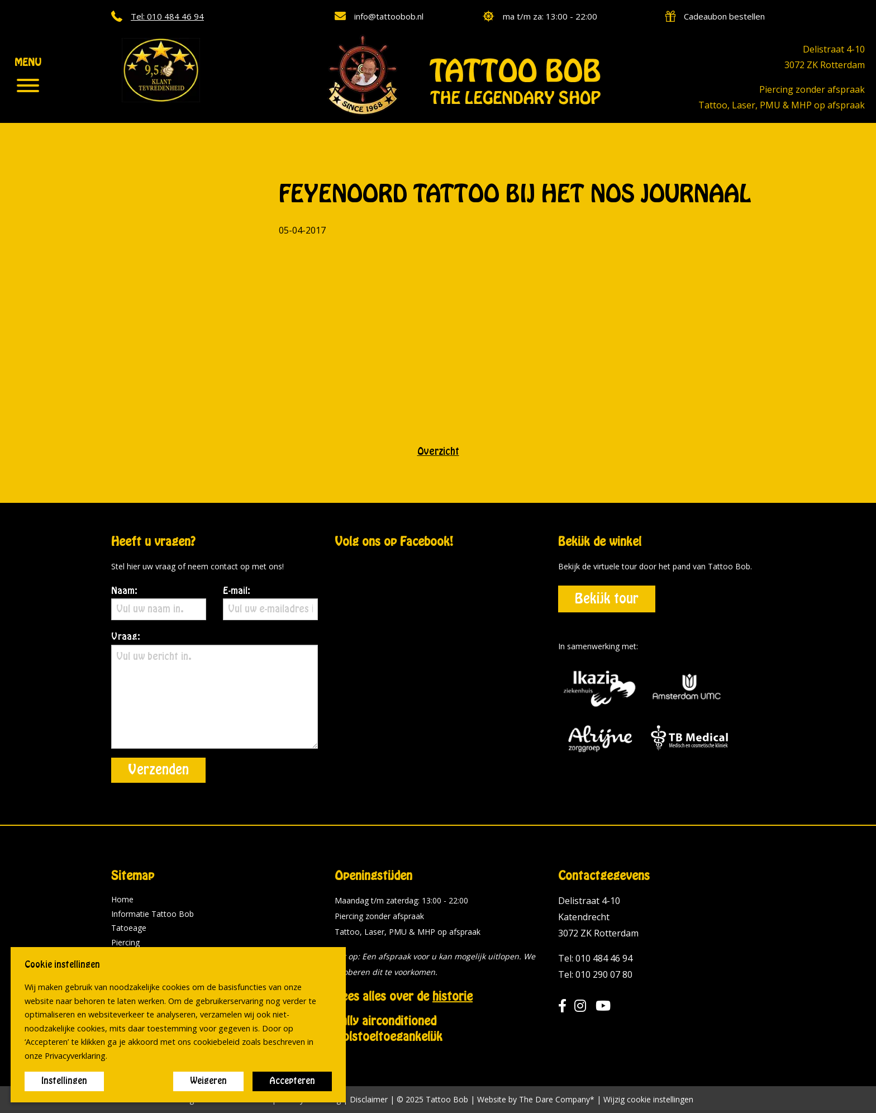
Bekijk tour (607, 599)
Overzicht (438, 451)
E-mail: (270, 603)
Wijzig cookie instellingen (648, 1100)
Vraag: (214, 690)
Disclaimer (369, 1099)
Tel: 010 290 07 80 (595, 974)
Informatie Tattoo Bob (152, 914)
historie (452, 996)
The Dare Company (554, 1099)
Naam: (158, 603)
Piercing (125, 942)
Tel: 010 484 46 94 (595, 958)
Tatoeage (128, 927)
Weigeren (208, 1081)
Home (122, 899)
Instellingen (64, 1081)
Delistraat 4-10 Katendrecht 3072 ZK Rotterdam (598, 917)
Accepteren (292, 1081)
